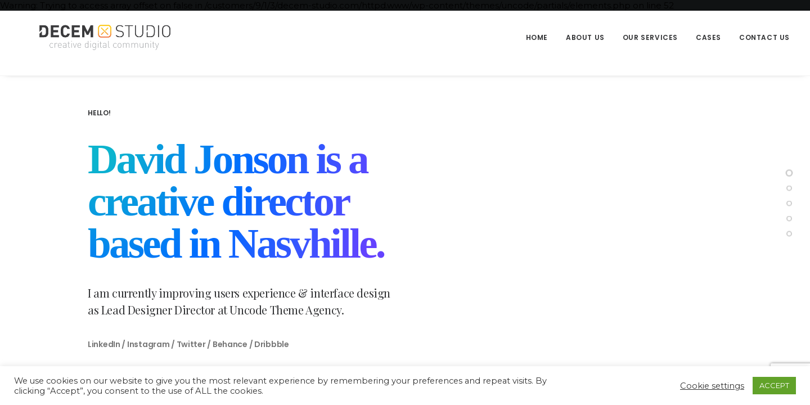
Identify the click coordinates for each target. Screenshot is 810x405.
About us (585, 37)
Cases (708, 37)
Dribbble (271, 344)
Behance (230, 344)
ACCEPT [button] (774, 385)
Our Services (650, 37)
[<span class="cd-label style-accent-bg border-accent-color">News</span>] (789, 218)
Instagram (148, 344)
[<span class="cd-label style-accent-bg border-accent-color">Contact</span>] (789, 234)
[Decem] (98, 37)
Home (537, 37)
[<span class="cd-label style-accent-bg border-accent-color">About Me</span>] (789, 188)
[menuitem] (541, 37)
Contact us (764, 37)
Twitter (191, 344)
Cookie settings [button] (712, 386)
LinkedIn (104, 344)
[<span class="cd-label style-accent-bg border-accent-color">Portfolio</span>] (789, 203)
